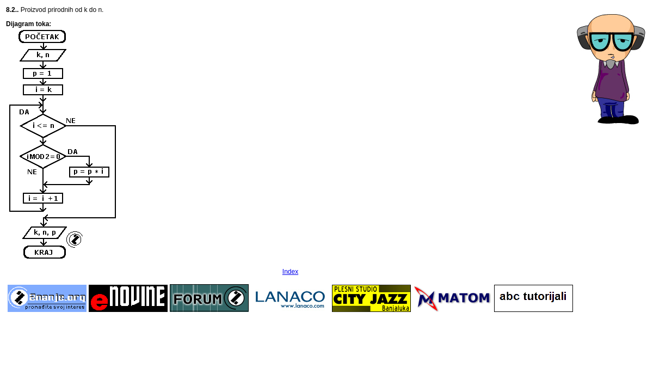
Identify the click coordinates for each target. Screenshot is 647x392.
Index (290, 271)
